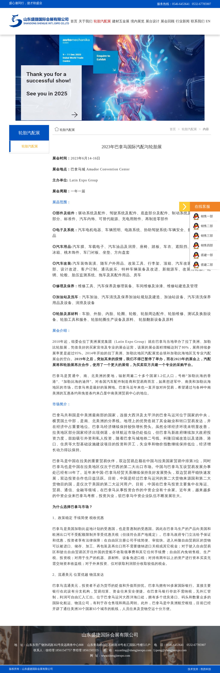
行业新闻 (182, 21)
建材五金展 (120, 21)
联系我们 (198, 21)
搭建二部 (203, 264)
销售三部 (203, 235)
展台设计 (152, 21)
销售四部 (203, 245)
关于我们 (85, 21)
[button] (103, 117)
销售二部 (203, 226)
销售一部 (203, 216)
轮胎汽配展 (102, 21)
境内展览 (137, 21)
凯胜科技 (206, 669)
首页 (73, 21)
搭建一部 (203, 255)
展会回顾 (167, 21)
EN (208, 21)
